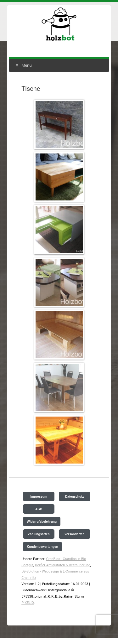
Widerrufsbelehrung (42, 521)
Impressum (38, 496)
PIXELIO (27, 603)
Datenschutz (74, 496)
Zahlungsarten (39, 534)
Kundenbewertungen (42, 546)
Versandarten (74, 534)
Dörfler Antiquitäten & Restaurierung (62, 565)
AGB (38, 509)
